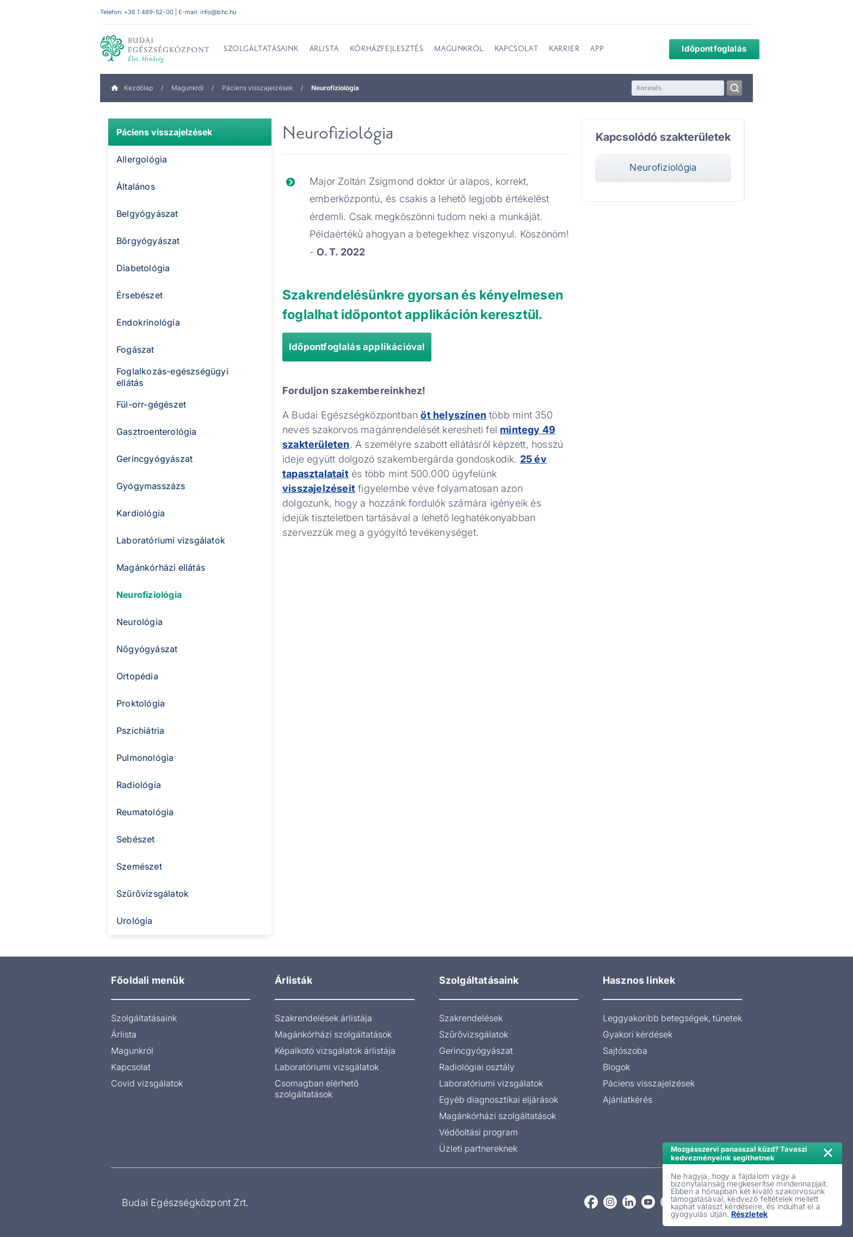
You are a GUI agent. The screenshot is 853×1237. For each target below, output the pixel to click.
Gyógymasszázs (151, 485)
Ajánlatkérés (627, 1099)
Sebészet (135, 839)
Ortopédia (137, 676)
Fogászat (135, 349)
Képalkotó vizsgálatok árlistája (335, 1050)
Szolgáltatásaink (144, 1018)
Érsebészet (139, 295)
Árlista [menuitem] (324, 49)
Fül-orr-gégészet (151, 404)
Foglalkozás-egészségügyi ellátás (172, 377)
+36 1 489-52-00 (149, 12)
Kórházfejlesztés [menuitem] (387, 49)
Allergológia (141, 159)
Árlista (124, 1034)
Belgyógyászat (147, 213)
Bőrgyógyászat (148, 240)
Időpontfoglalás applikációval (357, 346)
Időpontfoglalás (706, 48)
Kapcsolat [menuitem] (516, 49)
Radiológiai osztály (477, 1066)
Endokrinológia (148, 322)
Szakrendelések (471, 1018)
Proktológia (140, 703)
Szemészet (139, 866)
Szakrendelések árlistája (323, 1018)
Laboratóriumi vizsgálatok (170, 540)
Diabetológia (143, 268)
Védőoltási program (478, 1132)
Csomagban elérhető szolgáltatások (316, 1088)
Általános (135, 186)
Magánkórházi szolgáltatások (333, 1034)
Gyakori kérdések (637, 1034)
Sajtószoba (625, 1050)
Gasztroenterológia (156, 431)
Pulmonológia (145, 757)
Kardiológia (140, 513)
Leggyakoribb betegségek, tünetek (672, 1018)
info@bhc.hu (218, 12)
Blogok (616, 1066)
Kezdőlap (132, 88)
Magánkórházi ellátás (160, 567)
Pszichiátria (140, 730)
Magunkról (187, 88)
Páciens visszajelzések (257, 88)
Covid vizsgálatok (147, 1083)
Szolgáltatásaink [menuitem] (261, 49)
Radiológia (138, 784)
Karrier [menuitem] (564, 49)
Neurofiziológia (149, 594)
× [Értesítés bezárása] (828, 1151)
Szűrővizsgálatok (152, 893)
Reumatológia (145, 812)
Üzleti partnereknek (478, 1148)
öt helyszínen (453, 415)
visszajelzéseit (318, 488)
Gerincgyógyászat (154, 458)
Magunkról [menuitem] (458, 49)
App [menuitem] (596, 49)
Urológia (134, 920)
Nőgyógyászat (146, 649)
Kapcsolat (131, 1066)
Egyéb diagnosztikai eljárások (498, 1099)
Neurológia (139, 621)
